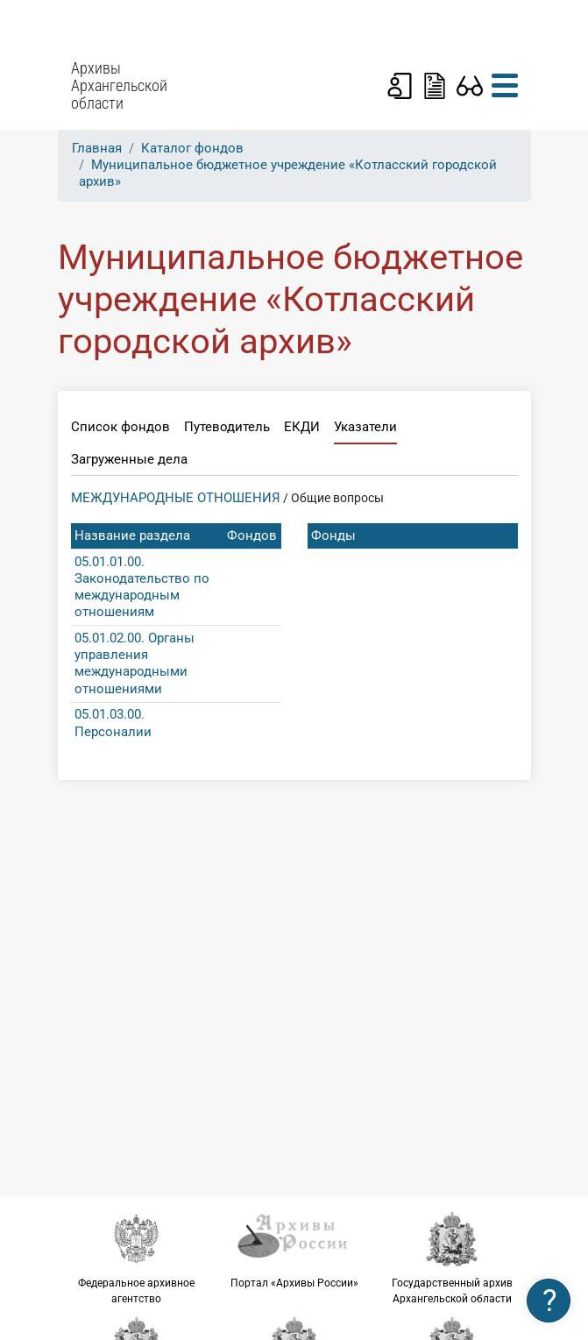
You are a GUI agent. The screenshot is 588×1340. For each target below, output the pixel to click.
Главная (97, 148)
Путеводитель (227, 427)
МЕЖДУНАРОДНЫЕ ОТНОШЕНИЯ (175, 498)
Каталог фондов (192, 148)
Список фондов (120, 427)
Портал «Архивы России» (294, 1249)
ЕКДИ (302, 427)
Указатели (365, 427)
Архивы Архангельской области (119, 86)
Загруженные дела (129, 459)
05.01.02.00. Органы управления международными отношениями (134, 663)
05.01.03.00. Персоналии (113, 722)
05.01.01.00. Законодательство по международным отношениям (141, 587)
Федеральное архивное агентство (136, 1257)
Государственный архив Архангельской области (452, 1257)
